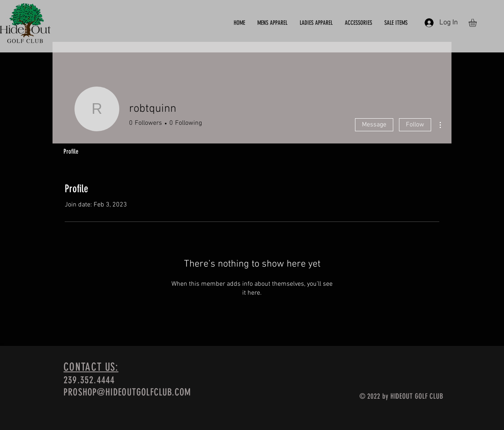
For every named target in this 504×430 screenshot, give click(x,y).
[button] (477, 23)
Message (374, 125)
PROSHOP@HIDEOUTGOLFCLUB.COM (127, 392)
